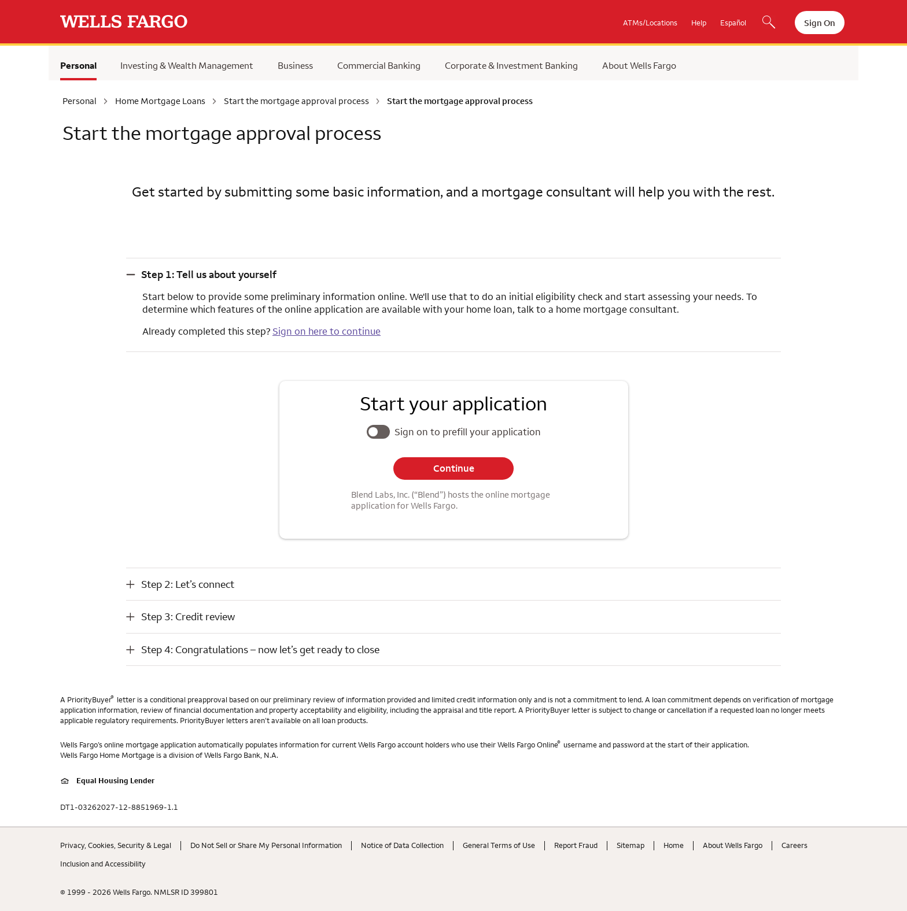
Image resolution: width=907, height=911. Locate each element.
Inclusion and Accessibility (103, 863)
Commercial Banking (379, 65)
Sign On (819, 22)
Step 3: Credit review (188, 616)
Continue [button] (453, 468)
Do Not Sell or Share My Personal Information (266, 845)
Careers (794, 845)
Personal (78, 65)
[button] (453, 274)
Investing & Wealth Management (186, 65)
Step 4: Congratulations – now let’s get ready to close (260, 649)
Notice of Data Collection (402, 845)
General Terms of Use (499, 845)
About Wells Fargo (639, 65)
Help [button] (698, 22)
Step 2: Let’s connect (187, 584)
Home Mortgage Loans (160, 101)
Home (673, 845)
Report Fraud (576, 845)
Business (295, 65)
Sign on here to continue (326, 331)
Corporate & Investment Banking (511, 65)
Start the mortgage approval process (296, 101)
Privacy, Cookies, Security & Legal (115, 845)
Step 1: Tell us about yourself (208, 274)
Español (733, 22)
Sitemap (630, 845)
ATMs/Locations (650, 22)
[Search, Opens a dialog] (768, 23)
